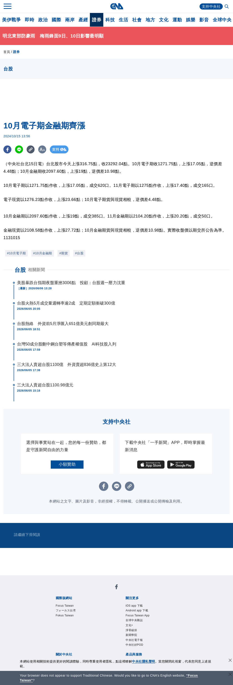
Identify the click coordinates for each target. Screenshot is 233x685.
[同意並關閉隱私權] (230, 660)
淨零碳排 (131, 630)
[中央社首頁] (116, 6)
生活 (123, 19)
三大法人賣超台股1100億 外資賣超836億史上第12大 (66, 364)
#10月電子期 (16, 253)
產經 (83, 19)
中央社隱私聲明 (143, 661)
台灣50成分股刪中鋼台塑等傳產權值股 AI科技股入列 (66, 344)
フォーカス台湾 (66, 610)
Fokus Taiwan (65, 615)
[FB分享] (7, 149)
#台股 (79, 253)
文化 (163, 19)
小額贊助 (67, 464)
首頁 (6, 52)
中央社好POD (134, 644)
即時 (29, 19)
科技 (110, 19)
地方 (150, 19)
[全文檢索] (227, 6)
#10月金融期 (42, 253)
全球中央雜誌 (134, 620)
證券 (96, 19)
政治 (43, 19)
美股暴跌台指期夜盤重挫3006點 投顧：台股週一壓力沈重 (71, 282)
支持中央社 (211, 6)
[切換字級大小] (42, 149)
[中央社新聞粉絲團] (116, 587)
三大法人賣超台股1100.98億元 (45, 385)
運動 (177, 19)
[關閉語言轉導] (230, 674)
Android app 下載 (137, 610)
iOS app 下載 (134, 605)
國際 (56, 19)
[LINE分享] (19, 149)
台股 (20, 270)
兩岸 (69, 19)
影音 (204, 19)
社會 (137, 19)
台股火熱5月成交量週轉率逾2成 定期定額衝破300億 (66, 303)
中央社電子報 (134, 640)
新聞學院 (131, 635)
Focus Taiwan (65, 605)
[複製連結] (31, 149)
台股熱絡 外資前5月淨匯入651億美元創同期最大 (63, 323)
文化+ (129, 625)
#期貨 (63, 253)
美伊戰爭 (11, 19)
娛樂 (190, 19)
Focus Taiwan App (137, 615)
